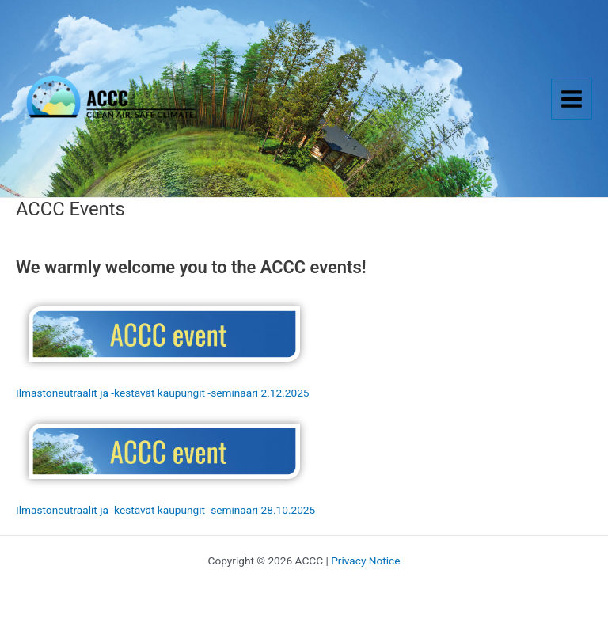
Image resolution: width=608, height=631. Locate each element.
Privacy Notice (365, 560)
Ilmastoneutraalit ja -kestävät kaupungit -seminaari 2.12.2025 (163, 392)
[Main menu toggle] (572, 99)
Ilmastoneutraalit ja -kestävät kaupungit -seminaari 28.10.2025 (165, 510)
